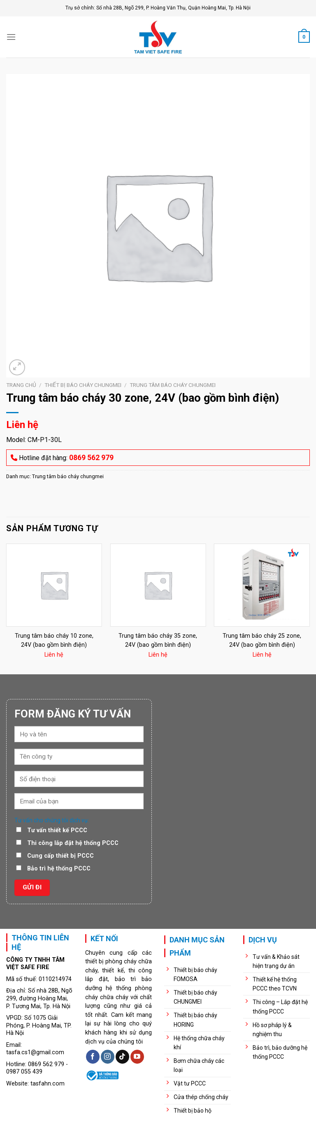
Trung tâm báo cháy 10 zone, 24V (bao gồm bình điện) (54, 640)
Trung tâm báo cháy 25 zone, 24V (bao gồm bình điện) (262, 640)
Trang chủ (21, 385)
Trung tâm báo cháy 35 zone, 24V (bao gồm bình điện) (157, 640)
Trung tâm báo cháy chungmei (173, 385)
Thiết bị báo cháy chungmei (82, 385)
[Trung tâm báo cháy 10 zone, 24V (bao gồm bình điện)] (54, 585)
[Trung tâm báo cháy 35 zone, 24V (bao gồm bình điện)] (157, 585)
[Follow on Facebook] (93, 1057)
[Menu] (11, 37)
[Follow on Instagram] (107, 1057)
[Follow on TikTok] (122, 1057)
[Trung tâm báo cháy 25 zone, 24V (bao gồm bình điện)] (261, 585)
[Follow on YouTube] (137, 1057)
